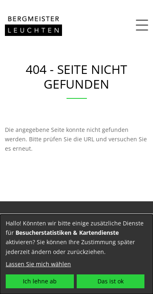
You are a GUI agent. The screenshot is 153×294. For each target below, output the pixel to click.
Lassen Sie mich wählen (38, 264)
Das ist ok (111, 281)
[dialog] (76, 254)
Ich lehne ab (40, 281)
